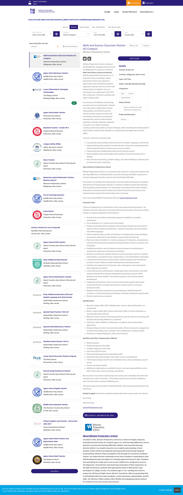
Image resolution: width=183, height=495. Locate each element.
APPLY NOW (134, 58)
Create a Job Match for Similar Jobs (101, 415)
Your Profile (129, 12)
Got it (177, 490)
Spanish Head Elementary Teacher (57, 326)
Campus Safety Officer (52, 144)
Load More (54, 471)
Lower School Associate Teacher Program (59, 356)
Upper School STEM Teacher (54, 242)
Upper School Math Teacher (54, 112)
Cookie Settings (165, 490)
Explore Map (84, 27)
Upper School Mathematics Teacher (57, 277)
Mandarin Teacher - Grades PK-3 (56, 127)
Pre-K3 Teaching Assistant (53, 195)
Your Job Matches (98, 27)
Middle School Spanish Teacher (55, 404)
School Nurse (48, 211)
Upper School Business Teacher (55, 73)
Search (65, 27)
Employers (148, 2)
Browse (73, 27)
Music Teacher (49, 160)
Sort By (33, 46)
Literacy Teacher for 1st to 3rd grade (45, 227)
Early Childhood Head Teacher (55, 259)
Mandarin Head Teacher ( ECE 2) (56, 341)
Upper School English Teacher (55, 388)
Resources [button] (146, 12)
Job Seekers (134, 2)
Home (107, 12)
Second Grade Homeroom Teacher (56, 371)
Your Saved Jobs (114, 27)
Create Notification (70, 46)
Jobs (116, 12)
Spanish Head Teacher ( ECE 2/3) (56, 312)
